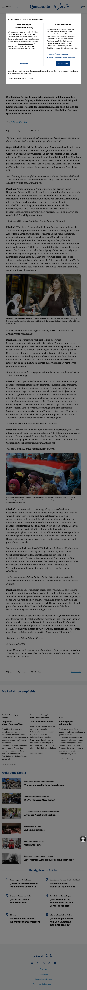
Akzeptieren (63, 63)
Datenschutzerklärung (26, 44)
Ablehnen (24, 63)
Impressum (29, 78)
